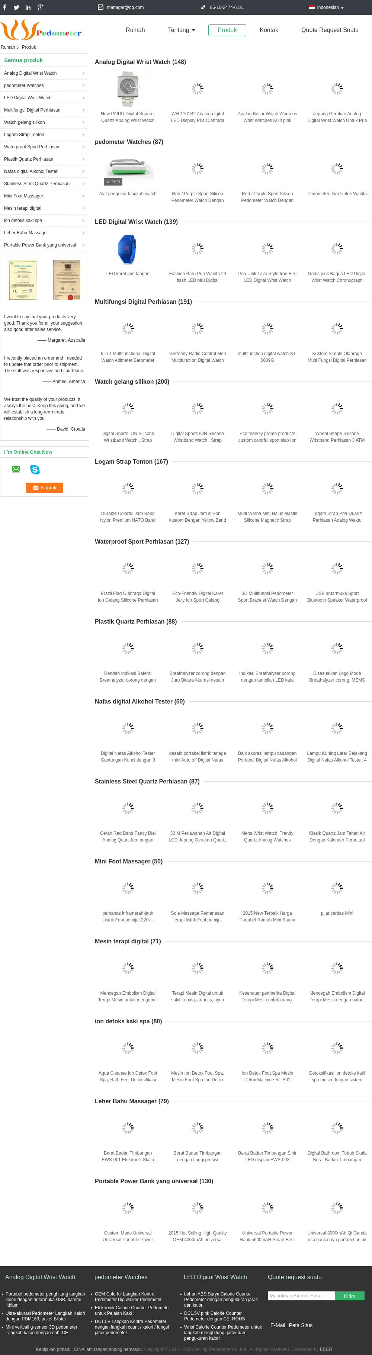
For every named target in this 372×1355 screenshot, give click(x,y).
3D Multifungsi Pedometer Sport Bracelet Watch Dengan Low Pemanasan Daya (267, 600)
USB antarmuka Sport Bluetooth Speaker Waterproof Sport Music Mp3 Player (337, 600)
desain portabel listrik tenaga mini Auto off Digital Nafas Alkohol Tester (197, 760)
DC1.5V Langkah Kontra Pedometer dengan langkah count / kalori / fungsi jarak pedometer (132, 1327)
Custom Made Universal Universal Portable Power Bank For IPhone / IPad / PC (128, 1239)
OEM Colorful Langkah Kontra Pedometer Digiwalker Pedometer (128, 1296)
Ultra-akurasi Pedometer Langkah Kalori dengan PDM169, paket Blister (45, 1316)
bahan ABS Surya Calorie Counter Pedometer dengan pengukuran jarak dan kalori (221, 1299)
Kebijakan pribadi (53, 1349)
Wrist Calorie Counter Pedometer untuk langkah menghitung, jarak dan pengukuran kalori (223, 1333)
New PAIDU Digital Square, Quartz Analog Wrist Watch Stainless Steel (128, 120)
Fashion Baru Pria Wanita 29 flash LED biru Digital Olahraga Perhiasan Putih (197, 280)
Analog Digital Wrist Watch (30, 73)
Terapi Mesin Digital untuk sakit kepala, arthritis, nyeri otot (197, 1000)
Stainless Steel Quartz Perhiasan (37, 183)
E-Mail (277, 1325)
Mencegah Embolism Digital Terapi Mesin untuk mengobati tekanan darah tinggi (128, 1000)
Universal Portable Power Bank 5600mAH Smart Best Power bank (267, 1239)
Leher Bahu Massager (26, 232)
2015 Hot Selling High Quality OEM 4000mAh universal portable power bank (198, 1239)
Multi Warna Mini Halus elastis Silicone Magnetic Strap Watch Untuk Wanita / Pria (267, 520)
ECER (326, 1349)
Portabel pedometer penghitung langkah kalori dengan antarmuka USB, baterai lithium (45, 1299)
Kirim (349, 1296)
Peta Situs (300, 1325)
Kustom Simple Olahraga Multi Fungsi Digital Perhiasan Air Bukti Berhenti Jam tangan (337, 360)
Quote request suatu (330, 30)
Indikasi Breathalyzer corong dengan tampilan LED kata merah (267, 680)
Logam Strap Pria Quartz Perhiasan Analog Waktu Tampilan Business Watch (337, 520)
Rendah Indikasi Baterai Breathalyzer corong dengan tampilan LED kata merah (128, 680)
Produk (227, 30)
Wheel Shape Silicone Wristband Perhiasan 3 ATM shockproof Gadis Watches (337, 440)
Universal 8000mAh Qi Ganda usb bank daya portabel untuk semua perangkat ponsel (337, 1239)
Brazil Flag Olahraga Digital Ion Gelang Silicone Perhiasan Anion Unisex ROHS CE (128, 600)
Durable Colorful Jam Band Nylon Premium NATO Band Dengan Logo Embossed (127, 520)
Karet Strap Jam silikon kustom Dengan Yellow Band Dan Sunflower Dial (197, 520)
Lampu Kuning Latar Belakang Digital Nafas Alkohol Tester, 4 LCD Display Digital (337, 760)
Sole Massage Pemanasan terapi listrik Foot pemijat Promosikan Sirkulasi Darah (197, 920)
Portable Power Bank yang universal (40, 245)
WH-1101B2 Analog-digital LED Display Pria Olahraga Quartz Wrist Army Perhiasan (198, 120)
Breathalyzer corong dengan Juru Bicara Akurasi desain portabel (198, 680)
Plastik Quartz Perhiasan (28, 159)
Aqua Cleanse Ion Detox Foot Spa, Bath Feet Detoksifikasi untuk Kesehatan (128, 1080)
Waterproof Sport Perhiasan (31, 146)
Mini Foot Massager (23, 196)
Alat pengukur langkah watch (128, 193)
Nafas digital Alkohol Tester (31, 171)
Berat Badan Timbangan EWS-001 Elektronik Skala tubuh (128, 1159)
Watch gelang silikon (24, 122)
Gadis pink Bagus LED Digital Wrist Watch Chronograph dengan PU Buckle (337, 280)
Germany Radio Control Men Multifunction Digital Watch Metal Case (197, 360)
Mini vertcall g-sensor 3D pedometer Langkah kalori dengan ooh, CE (41, 1330)
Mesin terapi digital (22, 208)
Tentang (178, 30)
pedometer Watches (24, 85)
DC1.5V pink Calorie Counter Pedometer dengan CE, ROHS (214, 1316)
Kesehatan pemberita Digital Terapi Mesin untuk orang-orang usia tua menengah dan (267, 1000)
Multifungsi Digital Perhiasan (32, 110)
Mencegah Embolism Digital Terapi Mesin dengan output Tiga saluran (337, 1000)
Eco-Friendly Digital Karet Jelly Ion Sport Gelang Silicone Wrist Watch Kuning (197, 600)
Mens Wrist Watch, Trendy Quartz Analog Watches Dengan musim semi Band (267, 840)
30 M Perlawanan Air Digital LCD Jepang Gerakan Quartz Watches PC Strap (198, 840)
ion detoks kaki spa (23, 220)
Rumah (135, 30)
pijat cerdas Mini (337, 913)
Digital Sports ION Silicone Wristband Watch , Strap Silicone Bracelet (128, 440)
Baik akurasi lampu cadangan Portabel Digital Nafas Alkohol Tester (267, 760)
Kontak (269, 30)
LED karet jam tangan (128, 273)
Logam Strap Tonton (24, 134)
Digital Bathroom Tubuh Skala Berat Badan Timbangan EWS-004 (337, 1159)
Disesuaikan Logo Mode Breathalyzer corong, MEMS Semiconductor (337, 680)
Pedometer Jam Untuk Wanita (337, 193)
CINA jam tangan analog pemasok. (109, 1349)
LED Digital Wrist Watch (27, 97)
